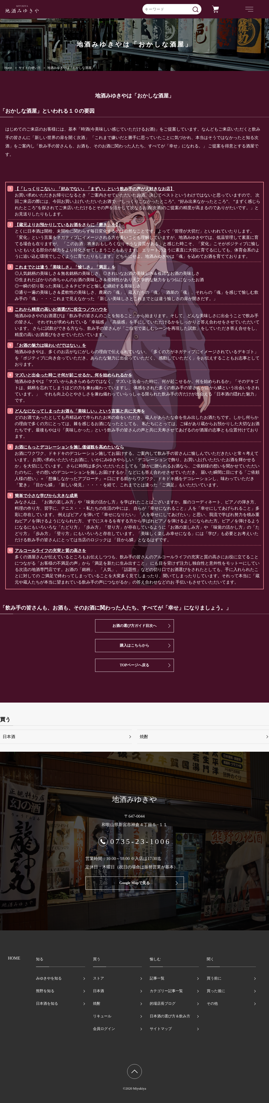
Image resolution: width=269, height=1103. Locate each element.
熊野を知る (45, 991)
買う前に (214, 978)
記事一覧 (157, 978)
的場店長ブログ (162, 1004)
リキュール (102, 1016)
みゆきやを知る (49, 978)
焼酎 (144, 736)
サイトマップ (161, 1029)
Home (8, 68)
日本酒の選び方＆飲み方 (170, 1016)
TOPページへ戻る (134, 665)
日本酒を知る (47, 1004)
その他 (212, 1004)
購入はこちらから (134, 645)
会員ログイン (104, 1029)
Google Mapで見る (134, 883)
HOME (14, 958)
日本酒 (9, 736)
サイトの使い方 (30, 68)
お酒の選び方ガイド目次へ (134, 626)
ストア (98, 978)
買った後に (216, 991)
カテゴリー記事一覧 (166, 991)
